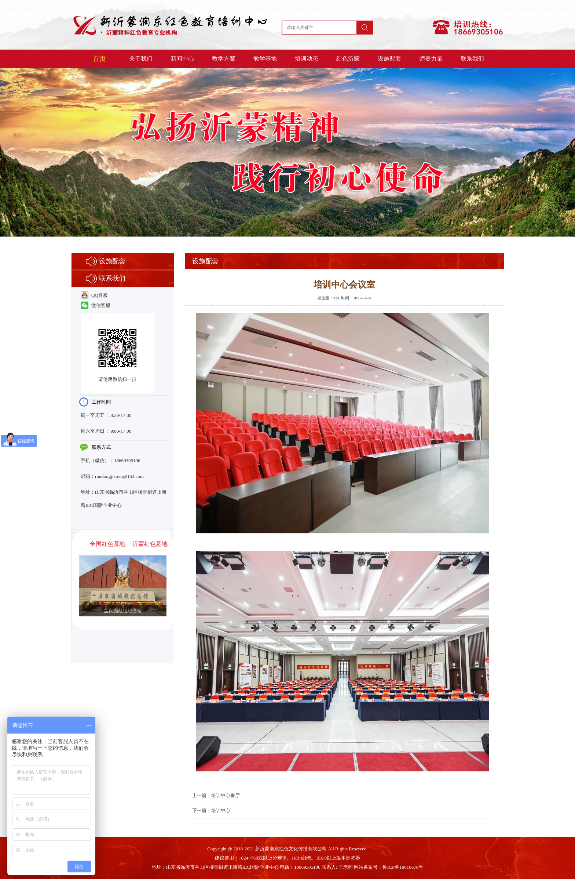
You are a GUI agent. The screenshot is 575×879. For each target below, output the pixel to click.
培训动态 (306, 58)
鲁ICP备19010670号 (402, 867)
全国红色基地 (107, 544)
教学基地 (265, 58)
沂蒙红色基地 (150, 544)
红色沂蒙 (348, 58)
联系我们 (472, 58)
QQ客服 (94, 295)
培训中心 (220, 810)
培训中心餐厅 (225, 795)
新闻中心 (182, 58)
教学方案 (223, 58)
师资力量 (431, 58)
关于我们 (141, 58)
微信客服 (95, 305)
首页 (99, 58)
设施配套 (389, 58)
